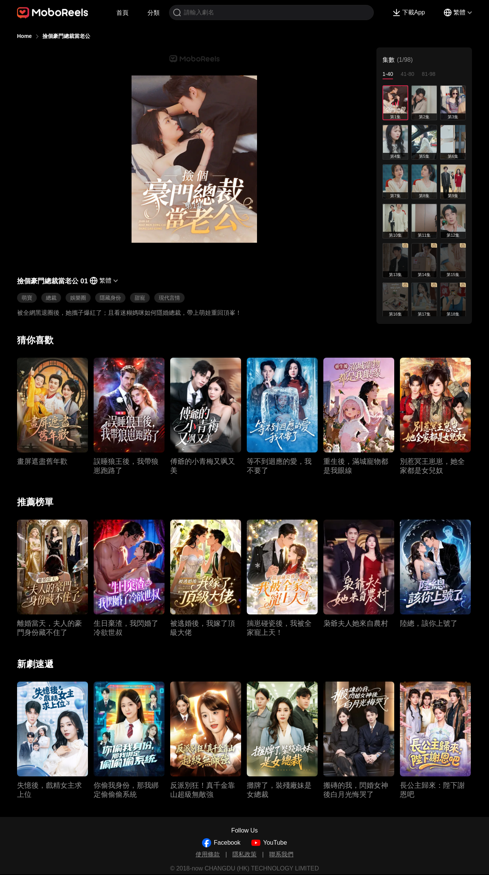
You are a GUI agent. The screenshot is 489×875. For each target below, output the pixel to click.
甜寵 (140, 298)
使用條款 (208, 854)
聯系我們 (281, 854)
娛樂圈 (78, 298)
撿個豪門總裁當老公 (66, 36)
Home (24, 36)
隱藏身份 (110, 298)
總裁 (51, 298)
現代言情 (169, 298)
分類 (153, 12)
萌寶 (27, 298)
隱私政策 (244, 854)
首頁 (122, 12)
